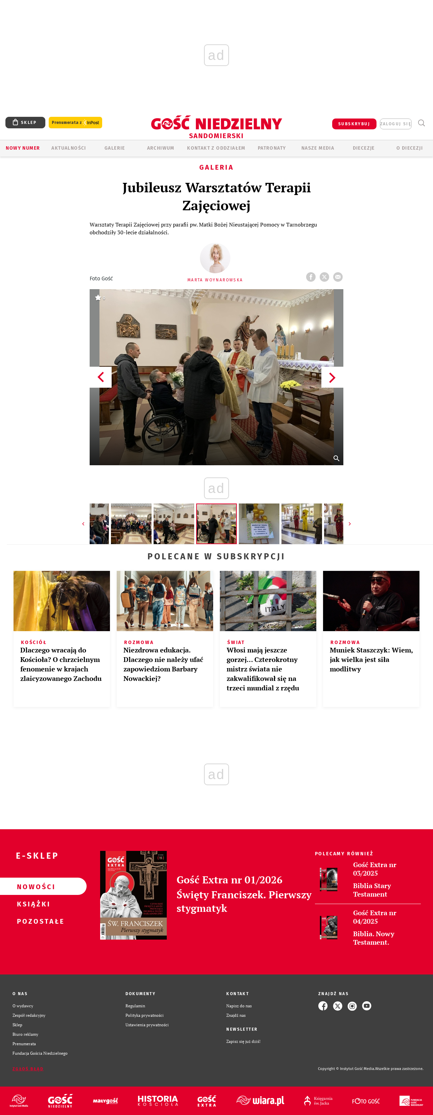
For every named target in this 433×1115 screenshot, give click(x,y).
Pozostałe (32, 921)
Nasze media (317, 148)
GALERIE (115, 148)
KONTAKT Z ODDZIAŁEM (216, 148)
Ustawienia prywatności (147, 1024)
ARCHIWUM (161, 148)
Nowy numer (23, 148)
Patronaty (272, 148)
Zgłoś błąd (28, 1069)
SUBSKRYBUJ (354, 124)
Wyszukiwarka (421, 123)
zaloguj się (395, 124)
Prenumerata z (75, 123)
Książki (32, 903)
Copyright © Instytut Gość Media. (346, 1069)
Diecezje (364, 148)
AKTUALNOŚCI (68, 148)
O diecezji (409, 148)
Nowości (32, 886)
